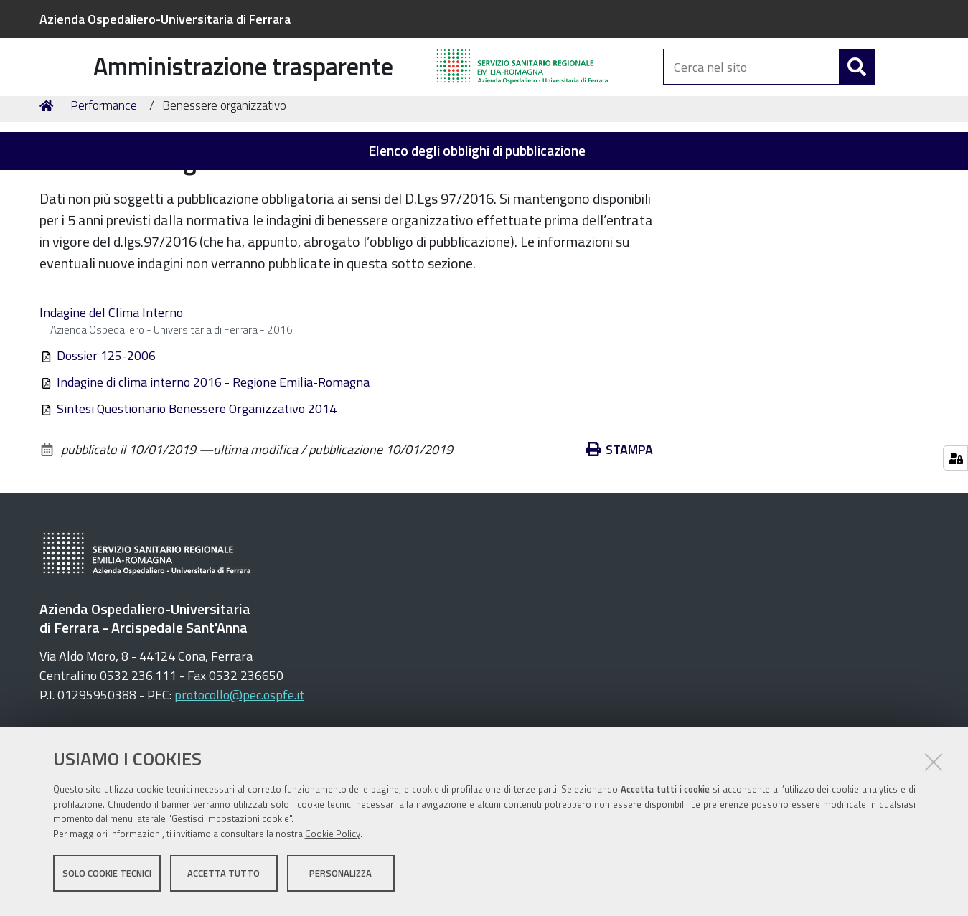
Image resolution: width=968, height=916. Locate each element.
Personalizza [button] (340, 879)
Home (48, 184)
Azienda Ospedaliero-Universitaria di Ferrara (165, 19)
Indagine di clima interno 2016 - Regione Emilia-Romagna (213, 460)
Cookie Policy (332, 839)
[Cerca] (857, 85)
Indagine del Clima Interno (111, 390)
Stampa (620, 527)
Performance (103, 183)
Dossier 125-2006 (106, 433)
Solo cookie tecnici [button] (106, 879)
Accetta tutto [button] (223, 879)
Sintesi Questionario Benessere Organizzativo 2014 (197, 486)
